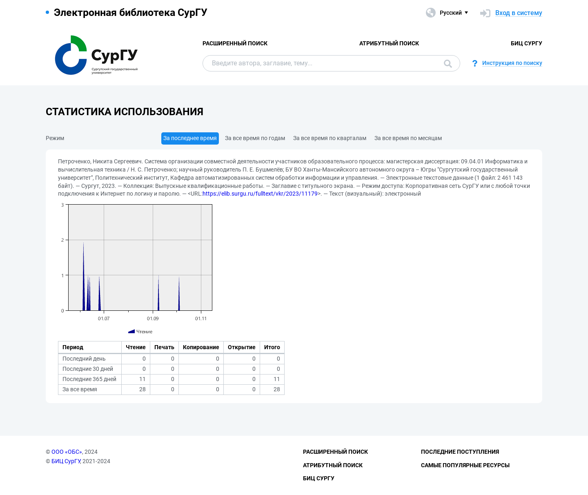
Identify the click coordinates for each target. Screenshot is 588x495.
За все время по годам (255, 138)
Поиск (448, 64)
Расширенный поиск (235, 43)
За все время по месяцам (408, 138)
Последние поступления (460, 451)
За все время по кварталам (329, 138)
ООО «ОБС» (66, 451)
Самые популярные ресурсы (465, 465)
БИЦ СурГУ (526, 43)
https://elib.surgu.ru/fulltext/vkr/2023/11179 (260, 193)
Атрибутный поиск (389, 43)
